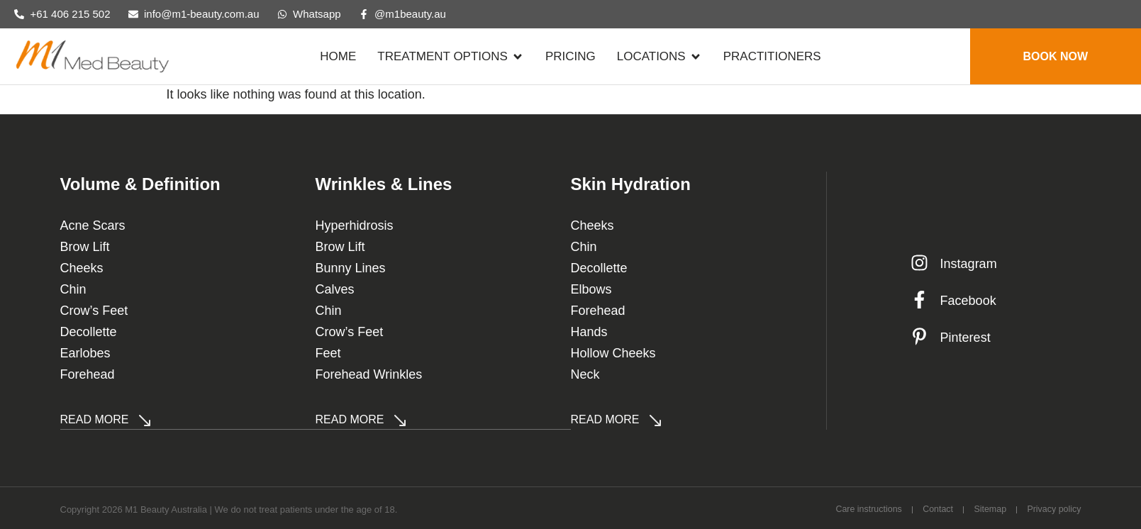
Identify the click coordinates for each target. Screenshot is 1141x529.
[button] (450, 57)
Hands (589, 332)
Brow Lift (85, 247)
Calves (335, 289)
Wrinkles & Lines (384, 184)
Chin (73, 289)
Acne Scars (93, 225)
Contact (924, 507)
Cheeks (82, 268)
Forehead (87, 374)
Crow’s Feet (94, 311)
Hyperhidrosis (355, 225)
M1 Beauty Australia (166, 508)
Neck (585, 374)
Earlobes (85, 353)
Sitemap (982, 507)
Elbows (591, 289)
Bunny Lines (351, 268)
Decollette (88, 332)
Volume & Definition (140, 184)
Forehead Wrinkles (369, 374)
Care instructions (848, 507)
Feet (328, 353)
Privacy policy (1053, 507)
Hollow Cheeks (613, 353)
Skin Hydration (631, 184)
